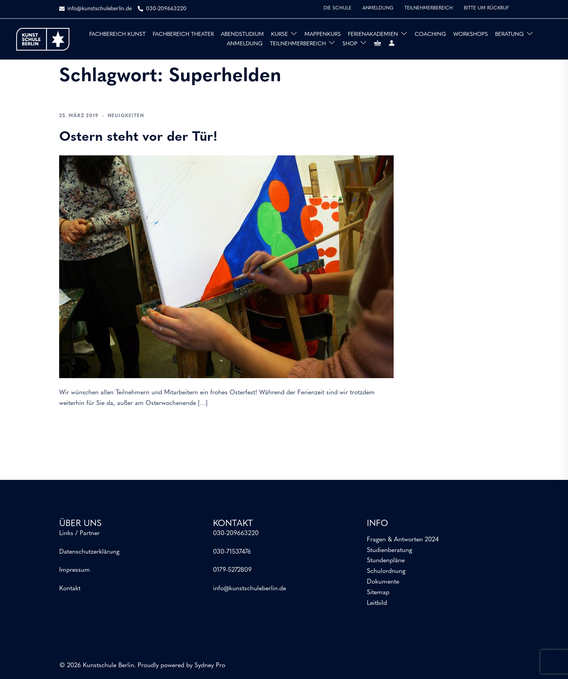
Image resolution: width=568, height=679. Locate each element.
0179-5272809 (232, 570)
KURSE (279, 34)
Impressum (74, 570)
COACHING (430, 34)
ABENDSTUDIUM (242, 34)
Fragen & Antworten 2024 (403, 540)
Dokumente (383, 582)
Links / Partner (79, 533)
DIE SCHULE (337, 8)
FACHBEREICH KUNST (117, 34)
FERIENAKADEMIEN (373, 34)
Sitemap (378, 592)
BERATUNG (509, 34)
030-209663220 (236, 533)
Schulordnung (386, 571)
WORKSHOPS (470, 34)
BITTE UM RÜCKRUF (486, 8)
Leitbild (377, 603)
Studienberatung (389, 550)
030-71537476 (232, 552)
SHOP (349, 44)
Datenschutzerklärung (89, 552)
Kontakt (69, 589)
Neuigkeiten (126, 116)
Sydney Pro (209, 665)
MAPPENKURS (323, 34)
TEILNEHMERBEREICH (428, 8)
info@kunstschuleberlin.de (249, 589)
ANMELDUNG (377, 8)
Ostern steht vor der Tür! (138, 137)
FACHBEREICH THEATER (183, 34)
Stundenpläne (386, 561)
